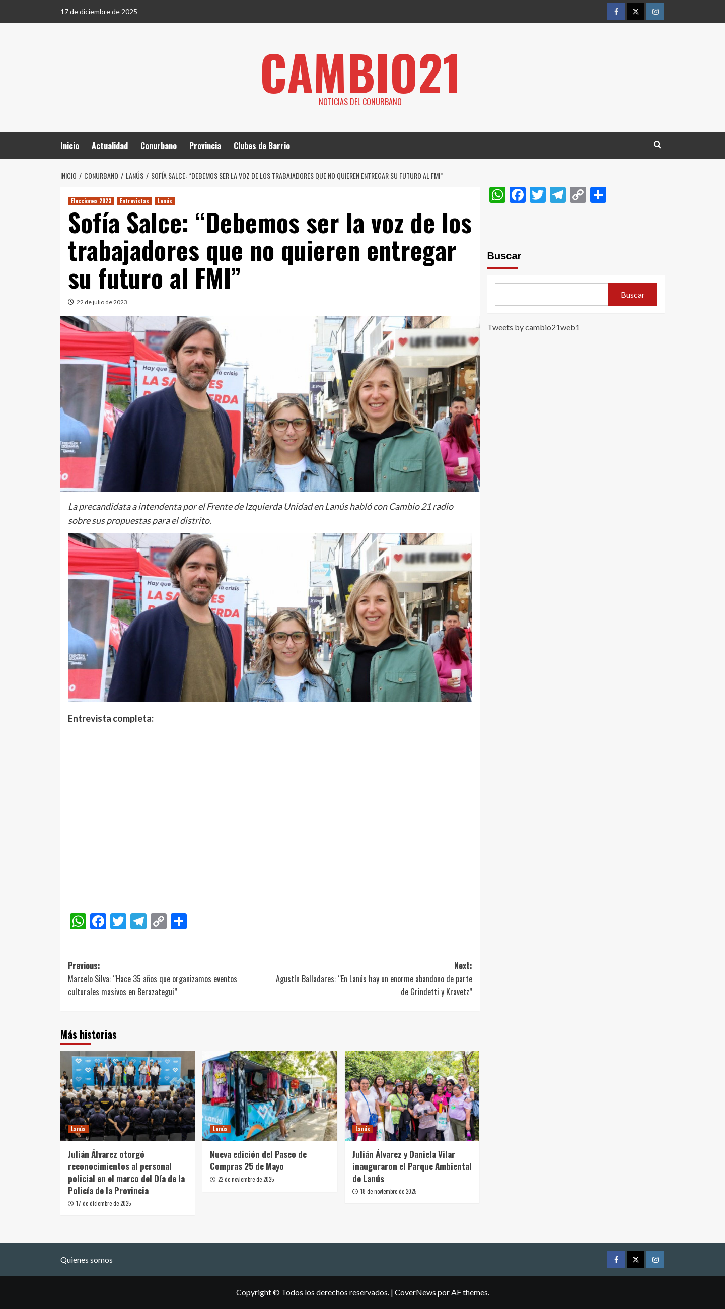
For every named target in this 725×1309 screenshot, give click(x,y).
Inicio (69, 146)
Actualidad (110, 146)
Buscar (504, 255)
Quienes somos (86, 1259)
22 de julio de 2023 (102, 302)
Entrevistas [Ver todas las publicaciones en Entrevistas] (134, 201)
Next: (371, 978)
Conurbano (158, 146)
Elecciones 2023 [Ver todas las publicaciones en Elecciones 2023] (91, 201)
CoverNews (415, 1292)
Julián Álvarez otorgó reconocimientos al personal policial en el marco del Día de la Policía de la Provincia (126, 1172)
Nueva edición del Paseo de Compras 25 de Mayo (258, 1160)
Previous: (169, 978)
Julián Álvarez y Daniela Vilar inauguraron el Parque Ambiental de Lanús (412, 1166)
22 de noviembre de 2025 (246, 1179)
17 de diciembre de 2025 (103, 1203)
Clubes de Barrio (262, 146)
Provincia (205, 146)
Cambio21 (360, 70)
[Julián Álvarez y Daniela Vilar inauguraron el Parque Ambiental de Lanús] (412, 1096)
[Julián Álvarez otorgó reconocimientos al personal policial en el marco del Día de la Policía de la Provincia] (127, 1096)
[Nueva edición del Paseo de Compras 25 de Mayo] (269, 1096)
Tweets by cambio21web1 (533, 327)
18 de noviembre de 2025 (388, 1191)
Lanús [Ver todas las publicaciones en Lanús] (165, 201)
